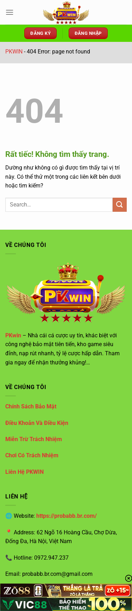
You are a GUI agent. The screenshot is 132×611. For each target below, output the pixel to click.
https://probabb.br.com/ (66, 516)
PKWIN (14, 51)
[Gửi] (120, 204)
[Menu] (9, 12)
